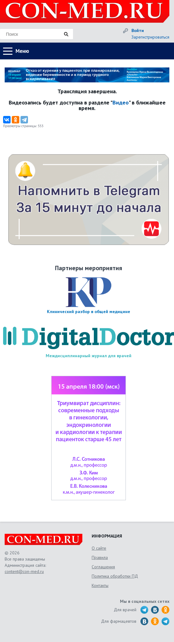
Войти (137, 30)
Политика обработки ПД (115, 576)
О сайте (99, 548)
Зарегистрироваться (150, 37)
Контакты (100, 585)
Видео (120, 102)
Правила (100, 557)
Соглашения (103, 567)
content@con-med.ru (24, 571)
